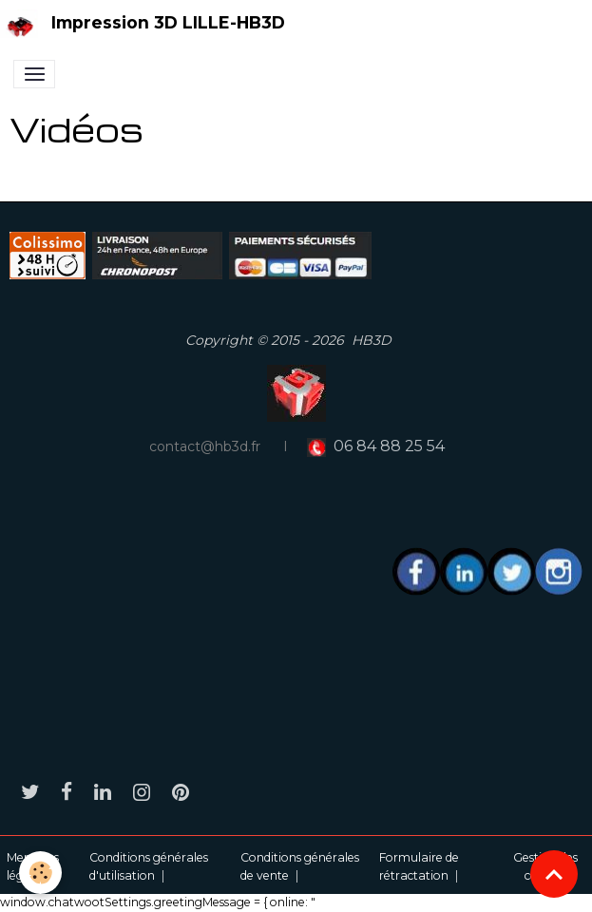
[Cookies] (40, 872)
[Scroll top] (554, 874)
